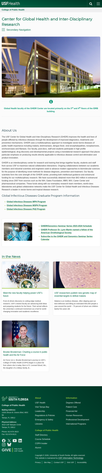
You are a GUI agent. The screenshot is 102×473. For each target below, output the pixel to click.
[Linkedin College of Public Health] (20, 441)
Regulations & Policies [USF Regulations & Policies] (45, 415)
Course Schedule (42, 439)
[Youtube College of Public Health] (15, 441)
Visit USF (70, 462)
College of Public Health (13, 10)
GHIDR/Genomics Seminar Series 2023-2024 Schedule (66, 226)
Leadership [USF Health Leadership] (40, 411)
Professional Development (77, 420)
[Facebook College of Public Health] (4, 441)
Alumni (38, 448)
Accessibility (82, 462)
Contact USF (59, 462)
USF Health (40, 403)
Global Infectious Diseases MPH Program (26, 202)
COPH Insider (41, 443)
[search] (91, 3)
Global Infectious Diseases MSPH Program (27, 205)
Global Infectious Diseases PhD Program (26, 209)
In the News (11, 257)
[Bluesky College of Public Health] (9, 445)
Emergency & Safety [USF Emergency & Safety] (44, 420)
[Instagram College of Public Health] (4, 445)
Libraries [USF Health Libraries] (39, 424)
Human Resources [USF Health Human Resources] (74, 415)
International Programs (76, 424)
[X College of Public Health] (9, 441)
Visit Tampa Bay (42, 407)
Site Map (47, 462)
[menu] (51, 30)
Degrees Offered (73, 403)
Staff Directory (41, 435)
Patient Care (71, 407)
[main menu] (98, 3)
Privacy (38, 462)
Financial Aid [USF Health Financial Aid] (71, 411)
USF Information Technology (70, 458)
